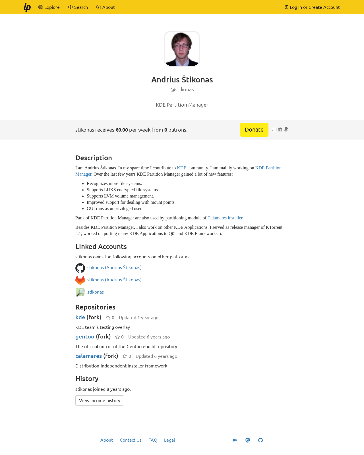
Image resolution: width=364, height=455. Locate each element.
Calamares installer (225, 217)
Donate (254, 129)
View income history (99, 400)
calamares (88, 355)
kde (80, 317)
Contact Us (131, 439)
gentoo (84, 336)
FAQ (152, 439)
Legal (169, 439)
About (106, 439)
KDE (181, 167)
